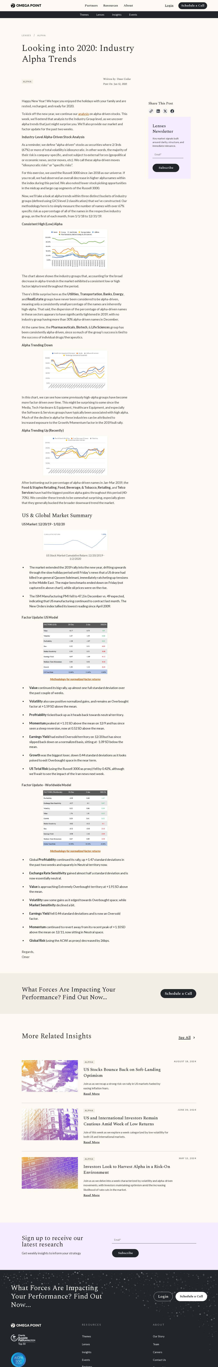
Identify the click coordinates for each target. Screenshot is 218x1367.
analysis (83, 114)
